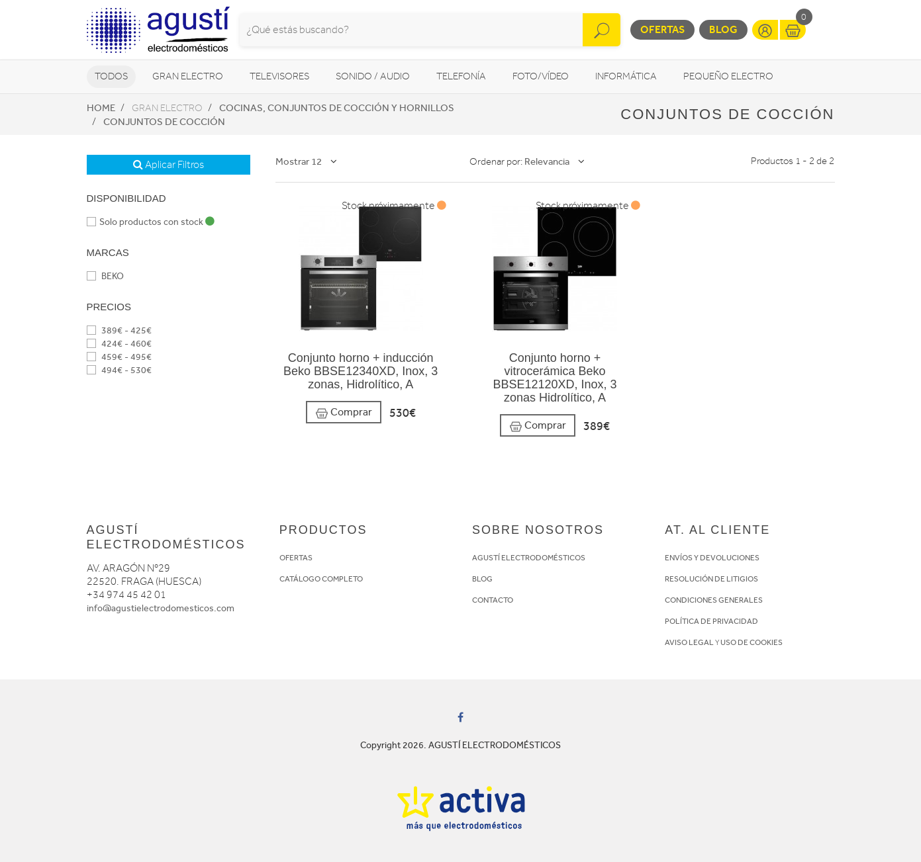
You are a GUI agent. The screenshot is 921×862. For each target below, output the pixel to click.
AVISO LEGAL (689, 642)
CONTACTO (492, 600)
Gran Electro (187, 76)
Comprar (343, 412)
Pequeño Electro (728, 76)
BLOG (482, 578)
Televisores (279, 76)
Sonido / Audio (373, 76)
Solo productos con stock (151, 222)
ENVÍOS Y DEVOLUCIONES (712, 557)
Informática (626, 76)
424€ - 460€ (119, 343)
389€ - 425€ (119, 330)
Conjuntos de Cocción (164, 122)
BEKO (105, 276)
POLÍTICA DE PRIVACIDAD (711, 621)
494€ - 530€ (119, 370)
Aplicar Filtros (168, 165)
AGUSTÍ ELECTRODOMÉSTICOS (528, 557)
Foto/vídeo (540, 76)
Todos (111, 76)
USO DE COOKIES (751, 642)
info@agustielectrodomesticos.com (160, 608)
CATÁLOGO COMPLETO (321, 578)
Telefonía (461, 76)
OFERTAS (296, 557)
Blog (723, 29)
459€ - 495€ (119, 357)
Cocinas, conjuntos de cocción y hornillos (336, 108)
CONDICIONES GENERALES (714, 600)
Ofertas (662, 29)
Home (101, 108)
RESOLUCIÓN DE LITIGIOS (711, 578)
